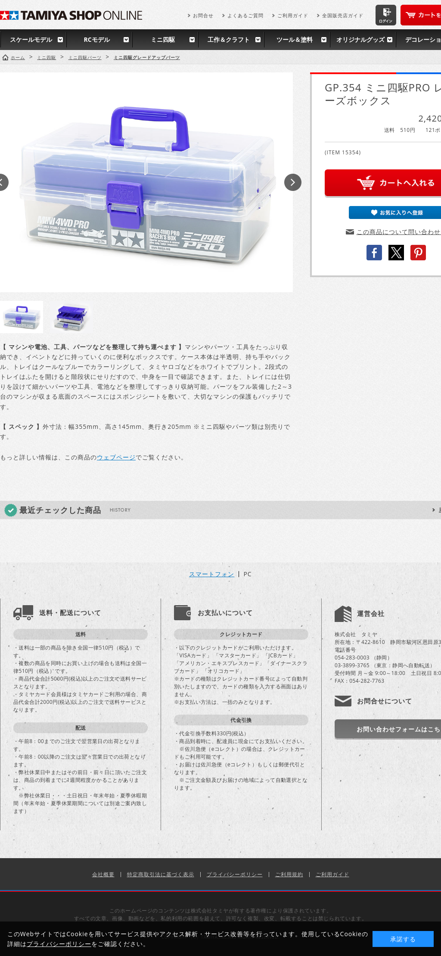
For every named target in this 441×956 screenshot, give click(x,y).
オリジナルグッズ (360, 39)
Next (292, 182)
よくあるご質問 (245, 15)
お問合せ (203, 15)
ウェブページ (116, 457)
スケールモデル (31, 39)
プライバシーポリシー (235, 874)
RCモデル (96, 39)
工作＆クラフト (229, 39)
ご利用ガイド (292, 15)
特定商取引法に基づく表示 (160, 874)
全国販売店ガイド (342, 15)
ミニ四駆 (163, 39)
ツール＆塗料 (294, 39)
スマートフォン (211, 574)
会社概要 (103, 874)
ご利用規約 (289, 874)
